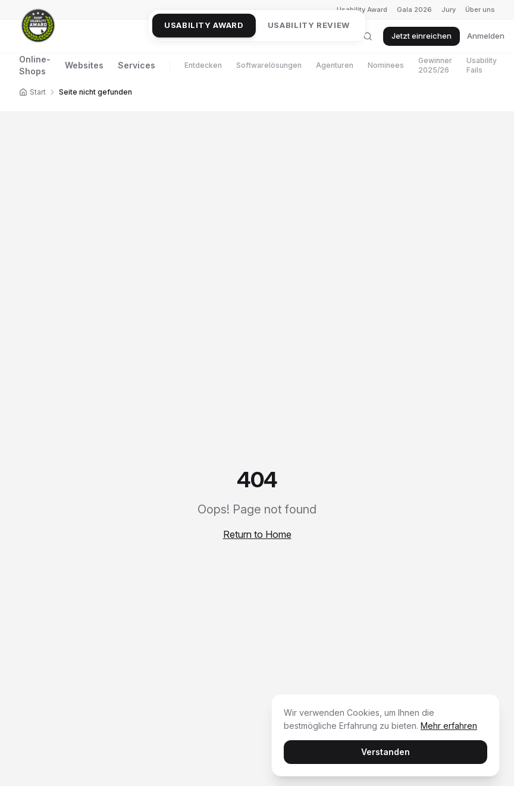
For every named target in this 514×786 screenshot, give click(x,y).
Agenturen (334, 65)
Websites (84, 65)
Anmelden (485, 35)
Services (136, 65)
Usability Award (362, 9)
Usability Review (309, 25)
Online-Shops (35, 65)
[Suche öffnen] (367, 36)
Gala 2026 (414, 9)
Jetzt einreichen (421, 35)
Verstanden (385, 752)
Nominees (386, 65)
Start (32, 91)
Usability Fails (481, 65)
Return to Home (257, 534)
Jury (448, 9)
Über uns (480, 9)
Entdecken (203, 65)
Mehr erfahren (449, 726)
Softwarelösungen (269, 65)
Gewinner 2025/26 (435, 65)
